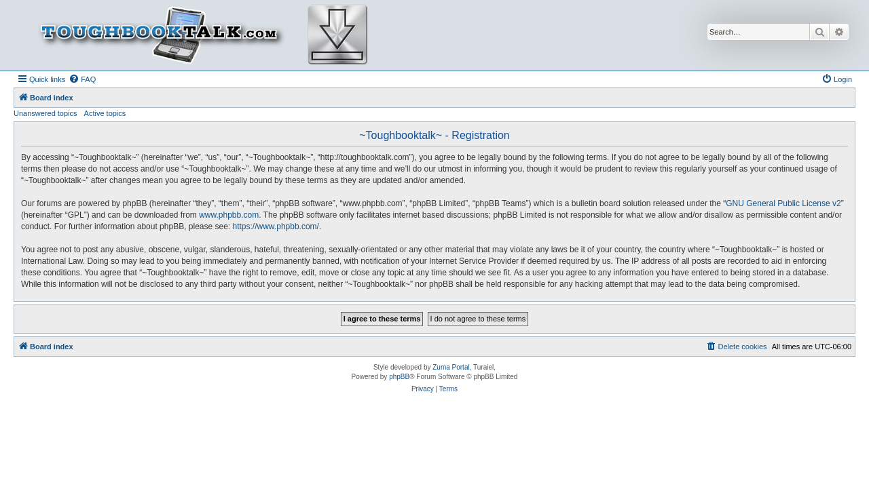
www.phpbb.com (229, 215)
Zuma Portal (450, 367)
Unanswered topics (45, 113)
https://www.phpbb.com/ (276, 226)
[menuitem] (82, 79)
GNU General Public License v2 (783, 203)
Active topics (105, 113)
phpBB (399, 376)
